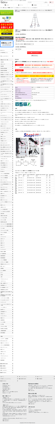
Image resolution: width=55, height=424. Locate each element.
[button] (48, 5)
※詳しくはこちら (15, 391)
